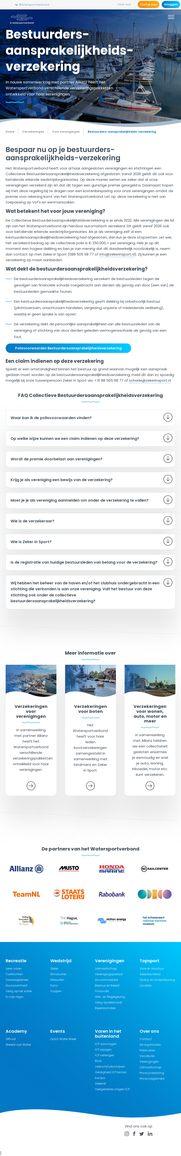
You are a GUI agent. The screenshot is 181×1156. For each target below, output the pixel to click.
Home (10, 132)
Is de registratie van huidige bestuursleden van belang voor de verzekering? (84, 562)
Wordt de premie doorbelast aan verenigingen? (56, 459)
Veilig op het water (19, 991)
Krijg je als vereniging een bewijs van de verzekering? (62, 480)
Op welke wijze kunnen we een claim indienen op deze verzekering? (75, 438)
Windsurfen (58, 974)
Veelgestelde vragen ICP (112, 1089)
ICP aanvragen (106, 1044)
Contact (146, 1039)
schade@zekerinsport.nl (150, 380)
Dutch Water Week (63, 1039)
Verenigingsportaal (109, 974)
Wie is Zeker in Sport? (31, 542)
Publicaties (147, 1050)
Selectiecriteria (150, 974)
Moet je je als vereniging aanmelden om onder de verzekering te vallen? (80, 500)
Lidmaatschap (106, 968)
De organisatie (150, 1045)
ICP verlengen (104, 1055)
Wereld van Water (18, 1045)
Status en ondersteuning (157, 980)
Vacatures (147, 1056)
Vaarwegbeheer (17, 980)
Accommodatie (106, 980)
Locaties (146, 985)
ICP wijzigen (103, 1050)
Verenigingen (149, 1062)
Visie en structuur (152, 968)
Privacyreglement (152, 1079)
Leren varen (14, 968)
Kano (54, 985)
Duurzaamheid (16, 985)
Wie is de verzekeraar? (32, 521)
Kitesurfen (57, 980)
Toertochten (14, 974)
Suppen (55, 991)
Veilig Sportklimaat (108, 1002)
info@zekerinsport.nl (117, 254)
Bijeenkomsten (105, 1008)
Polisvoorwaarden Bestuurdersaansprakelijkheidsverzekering (68, 348)
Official (11, 1039)
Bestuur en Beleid (107, 985)
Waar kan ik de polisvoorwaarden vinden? (51, 418)
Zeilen (54, 968)
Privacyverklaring (152, 1073)
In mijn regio (14, 997)
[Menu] (171, 17)
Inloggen (171, 4)
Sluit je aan (148, 4)
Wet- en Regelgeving (110, 997)
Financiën (102, 991)
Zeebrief (100, 1084)
